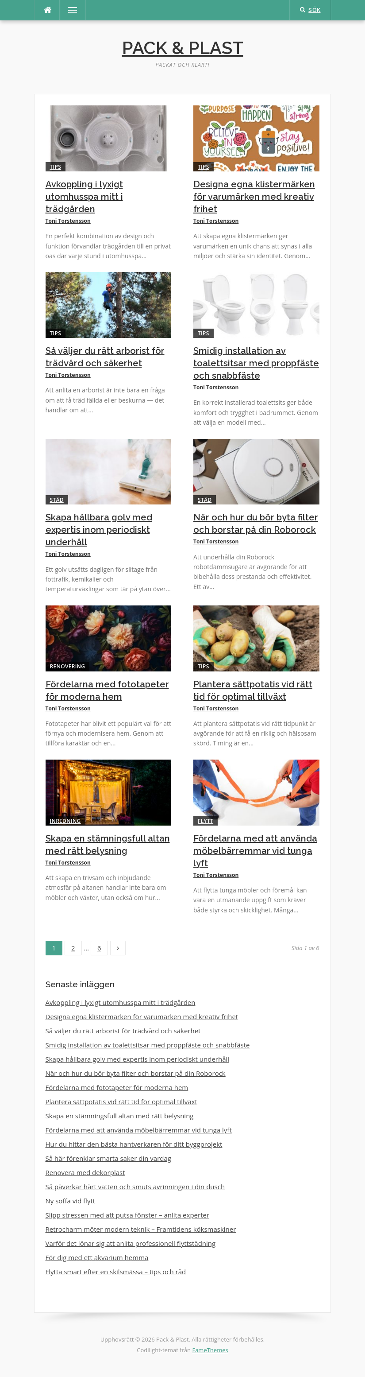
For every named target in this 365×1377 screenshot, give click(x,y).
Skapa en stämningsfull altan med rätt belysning (120, 1115)
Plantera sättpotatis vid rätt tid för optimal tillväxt (121, 1101)
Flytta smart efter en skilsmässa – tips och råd (116, 1271)
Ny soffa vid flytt (71, 1200)
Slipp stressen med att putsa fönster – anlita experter (128, 1214)
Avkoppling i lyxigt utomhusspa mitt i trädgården (84, 196)
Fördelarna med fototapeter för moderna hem (117, 1087)
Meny (68, 10)
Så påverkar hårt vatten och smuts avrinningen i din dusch (135, 1186)
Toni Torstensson (68, 221)
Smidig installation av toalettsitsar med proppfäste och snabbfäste (256, 363)
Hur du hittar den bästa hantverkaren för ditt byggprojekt (134, 1144)
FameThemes (210, 1350)
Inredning (65, 821)
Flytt (205, 821)
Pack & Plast (182, 47)
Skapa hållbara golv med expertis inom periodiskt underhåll (99, 529)
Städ (57, 500)
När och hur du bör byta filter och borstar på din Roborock (136, 1073)
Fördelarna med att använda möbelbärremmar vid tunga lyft (255, 851)
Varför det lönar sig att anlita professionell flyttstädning (131, 1243)
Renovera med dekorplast (85, 1172)
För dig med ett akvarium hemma (97, 1257)
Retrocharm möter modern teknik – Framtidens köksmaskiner (141, 1229)
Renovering (67, 666)
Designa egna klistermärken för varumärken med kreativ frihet (254, 196)
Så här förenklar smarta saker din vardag (108, 1158)
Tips (55, 167)
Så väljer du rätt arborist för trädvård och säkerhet (123, 1030)
